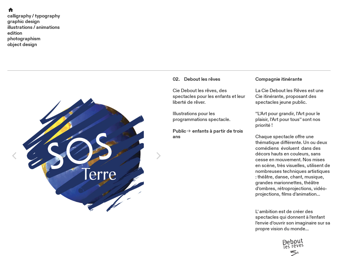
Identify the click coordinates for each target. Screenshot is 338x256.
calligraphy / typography (33, 16)
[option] (86, 156)
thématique (267, 143)
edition (14, 33)
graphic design (23, 22)
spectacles (267, 217)
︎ (10, 10)
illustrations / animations (33, 27)
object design (22, 45)
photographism (23, 39)
